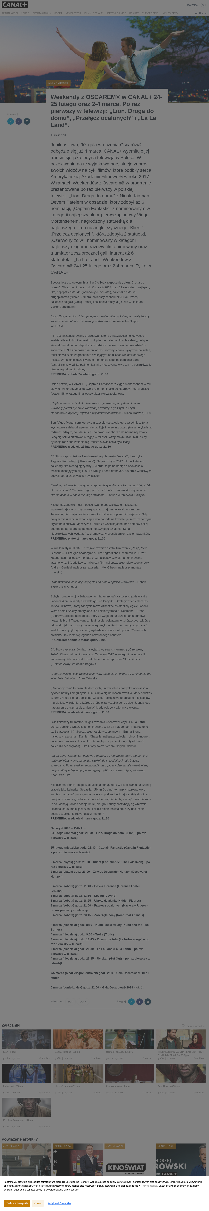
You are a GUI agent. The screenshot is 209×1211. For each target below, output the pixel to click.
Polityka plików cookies (59, 1203)
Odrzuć (37, 1203)
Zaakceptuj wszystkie (17, 1203)
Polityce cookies (149, 1185)
